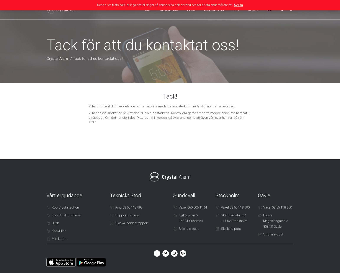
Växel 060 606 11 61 (193, 207)
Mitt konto (59, 239)
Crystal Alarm (57, 58)
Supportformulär (127, 215)
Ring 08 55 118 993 (128, 207)
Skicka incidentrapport (131, 223)
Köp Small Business (66, 215)
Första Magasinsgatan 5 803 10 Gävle (275, 221)
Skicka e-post (189, 229)
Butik (55, 223)
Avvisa (238, 5)
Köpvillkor (59, 231)
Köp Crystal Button (65, 207)
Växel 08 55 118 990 (235, 207)
